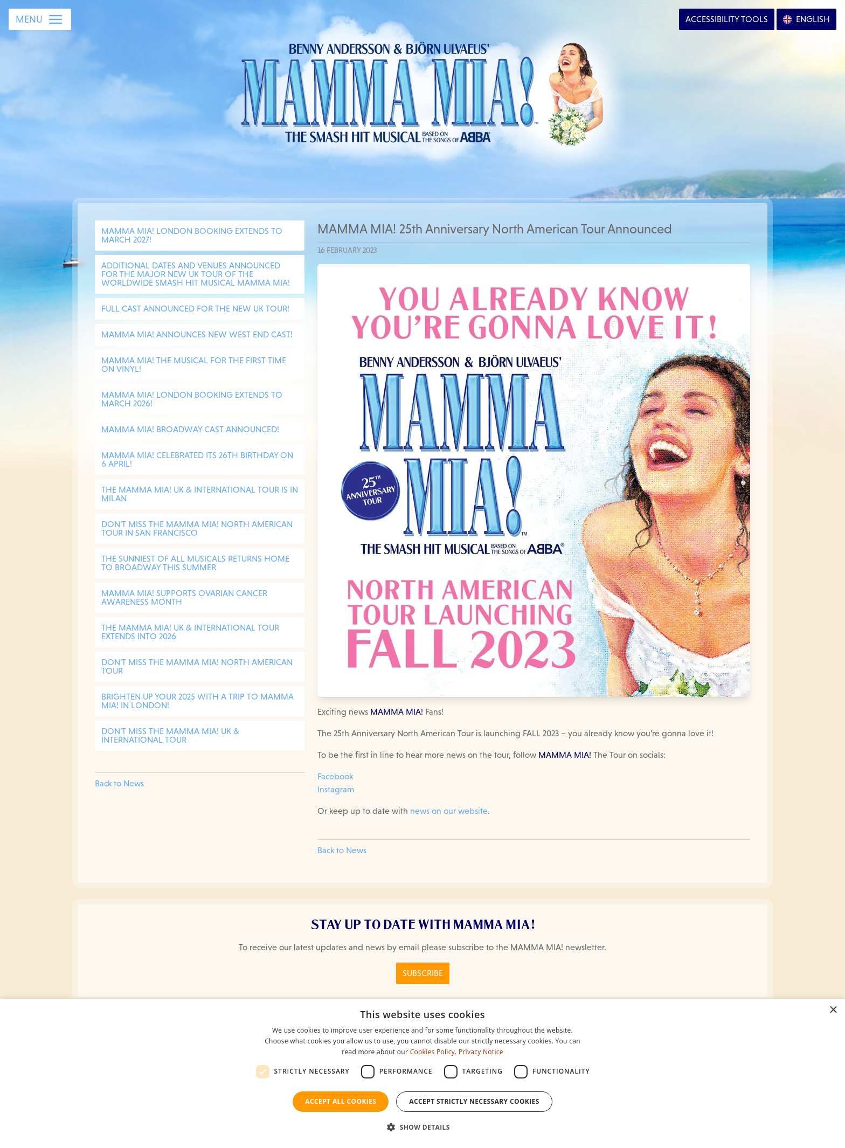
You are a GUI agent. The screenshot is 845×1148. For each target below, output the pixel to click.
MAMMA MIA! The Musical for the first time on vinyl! (193, 365)
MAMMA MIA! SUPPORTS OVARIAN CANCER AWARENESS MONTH (184, 597)
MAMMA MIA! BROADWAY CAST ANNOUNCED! (190, 429)
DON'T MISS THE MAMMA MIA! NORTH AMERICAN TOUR (197, 666)
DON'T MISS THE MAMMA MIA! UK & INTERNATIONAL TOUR (170, 735)
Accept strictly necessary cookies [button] (474, 1101)
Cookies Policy (432, 1051)
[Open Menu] (40, 19)
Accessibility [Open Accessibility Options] (726, 19)
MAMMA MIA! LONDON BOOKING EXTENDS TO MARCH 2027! (191, 235)
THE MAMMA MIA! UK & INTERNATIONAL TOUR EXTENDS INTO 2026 (190, 632)
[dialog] (422, 1073)
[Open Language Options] (806, 19)
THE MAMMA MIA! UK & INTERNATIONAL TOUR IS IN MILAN (199, 494)
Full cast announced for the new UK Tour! (195, 308)
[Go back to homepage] (422, 91)
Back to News (119, 783)
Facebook (335, 776)
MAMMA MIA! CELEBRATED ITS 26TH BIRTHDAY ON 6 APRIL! (197, 459)
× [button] (833, 1010)
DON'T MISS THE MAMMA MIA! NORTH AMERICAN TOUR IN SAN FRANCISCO (197, 528)
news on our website (449, 810)
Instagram (335, 789)
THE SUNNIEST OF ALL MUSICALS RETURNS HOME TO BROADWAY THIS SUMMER (195, 563)
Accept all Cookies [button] (340, 1101)
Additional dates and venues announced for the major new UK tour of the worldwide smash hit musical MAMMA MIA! (195, 274)
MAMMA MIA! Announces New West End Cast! (197, 334)
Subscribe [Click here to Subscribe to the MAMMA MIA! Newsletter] (423, 973)
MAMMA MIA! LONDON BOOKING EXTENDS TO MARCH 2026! (191, 399)
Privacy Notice (481, 1051)
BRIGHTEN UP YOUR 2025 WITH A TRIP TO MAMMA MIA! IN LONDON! (197, 701)
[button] (422, 1127)
